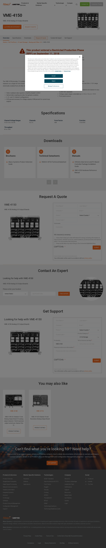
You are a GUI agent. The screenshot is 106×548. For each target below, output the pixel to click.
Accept (53, 75)
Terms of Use (67, 71)
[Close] (80, 57)
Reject (53, 81)
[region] (53, 73)
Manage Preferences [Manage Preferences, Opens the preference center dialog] (53, 86)
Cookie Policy (58, 71)
